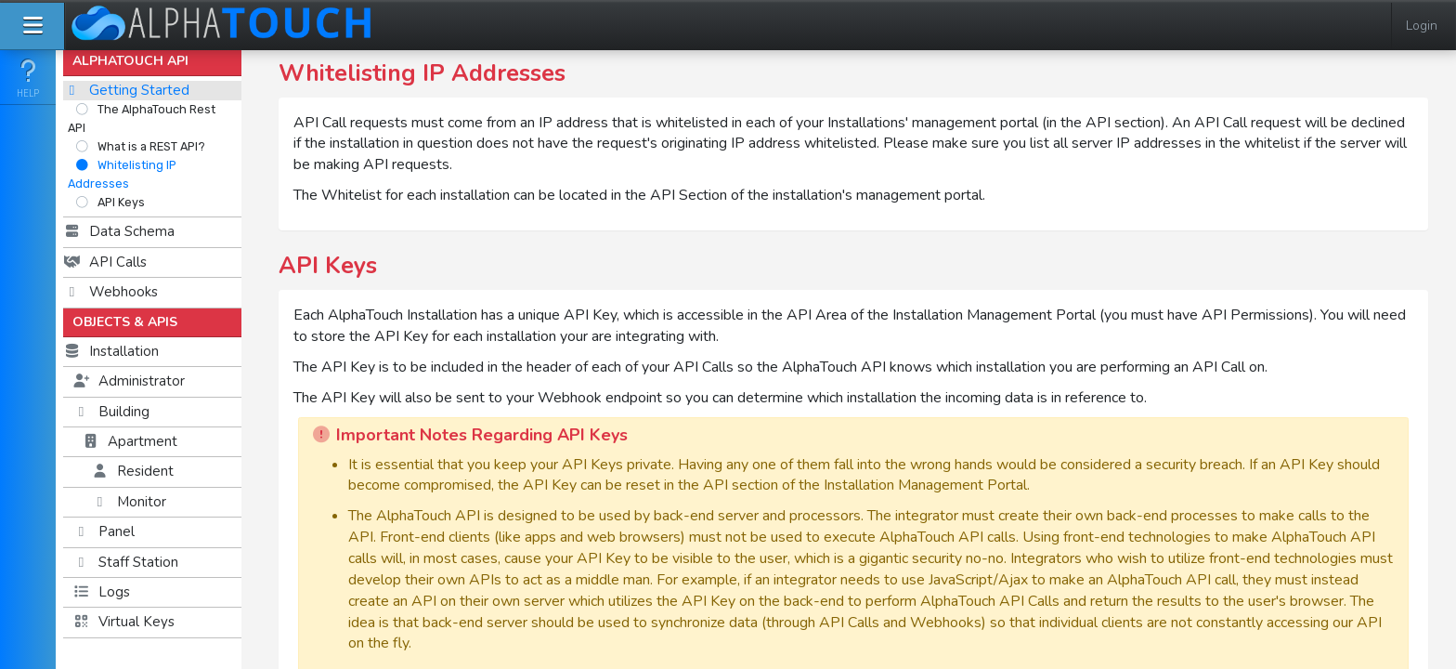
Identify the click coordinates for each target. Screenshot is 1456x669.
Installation (111, 351)
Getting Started (126, 90)
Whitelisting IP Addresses (122, 174)
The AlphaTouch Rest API (141, 118)
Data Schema (119, 231)
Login (1421, 25)
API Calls (105, 262)
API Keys (110, 202)
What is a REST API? (140, 146)
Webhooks (110, 291)
